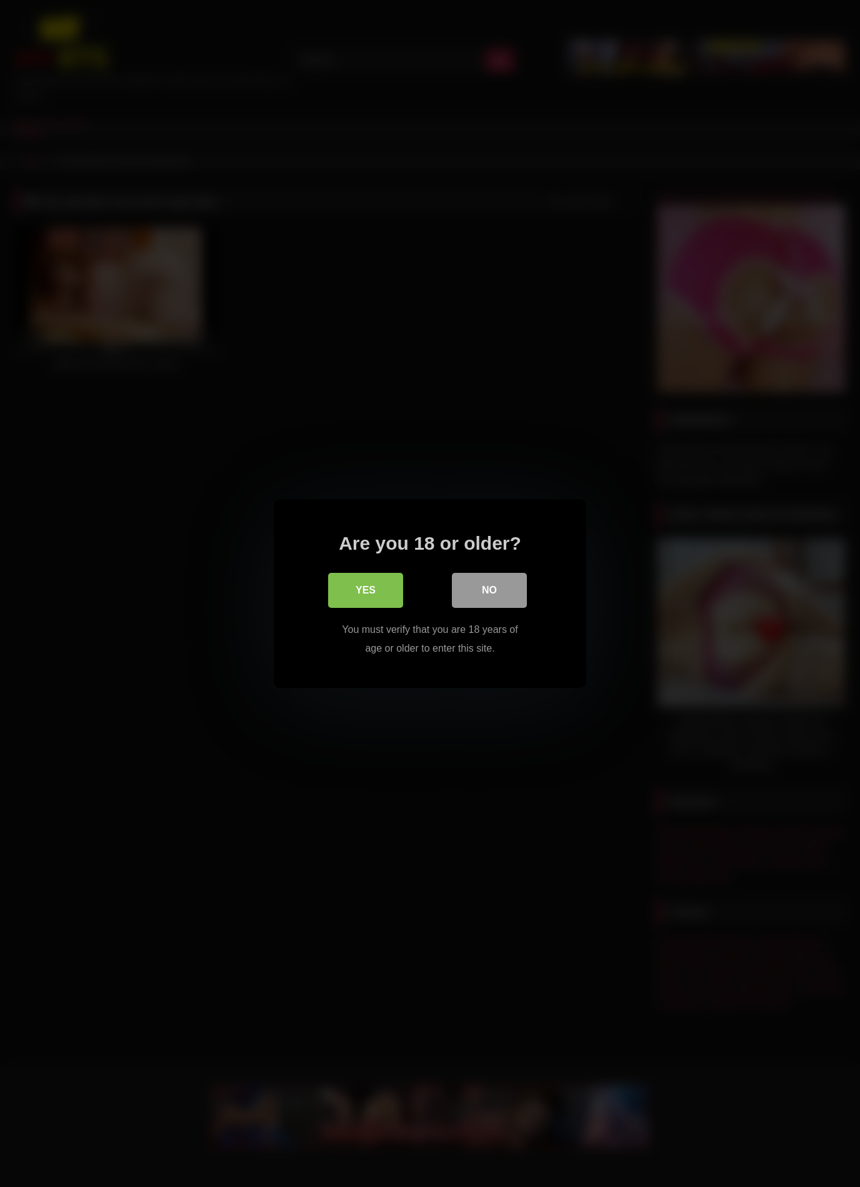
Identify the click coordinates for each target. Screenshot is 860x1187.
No (489, 590)
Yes (366, 590)
